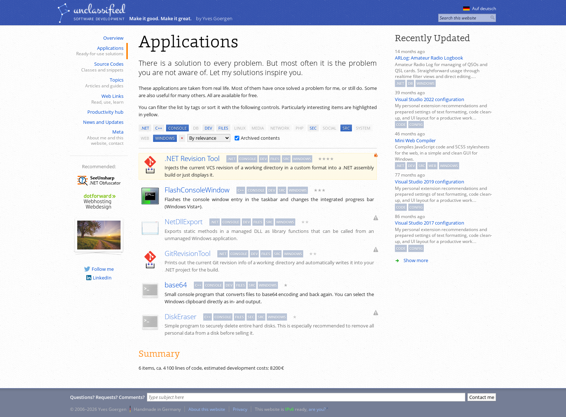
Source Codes (98, 67)
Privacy (240, 409)
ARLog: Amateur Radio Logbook (429, 58)
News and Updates (103, 122)
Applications (98, 51)
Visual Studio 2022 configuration (429, 99)
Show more (416, 260)
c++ (158, 128)
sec (313, 128)
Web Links (98, 99)
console (177, 128)
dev (208, 128)
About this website (206, 409)
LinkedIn (99, 277)
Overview (113, 38)
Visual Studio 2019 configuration (429, 181)
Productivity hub (105, 112)
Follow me (99, 269)
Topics (98, 83)
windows (165, 138)
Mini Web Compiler (415, 140)
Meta (98, 138)
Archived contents (257, 138)
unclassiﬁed (99, 10)
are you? (317, 409)
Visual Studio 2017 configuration (429, 223)
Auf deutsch (479, 8)
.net (145, 128)
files (223, 128)
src (346, 128)
